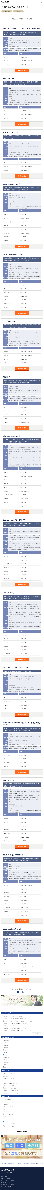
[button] (10, 11)
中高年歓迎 (7, 1050)
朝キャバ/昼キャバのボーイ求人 (11, 1083)
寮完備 (5, 1052)
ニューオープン (8, 1067)
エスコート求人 (8, 1109)
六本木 (10, 38)
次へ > (24, 992)
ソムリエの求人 (17, 11)
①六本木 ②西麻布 (14, 386)
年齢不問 (6, 1047)
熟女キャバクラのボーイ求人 (11, 1090)
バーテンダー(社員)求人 (10, 1126)
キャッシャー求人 (8, 1116)
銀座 (10, 88)
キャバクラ (12, 44)
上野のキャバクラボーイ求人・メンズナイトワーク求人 (17, 1018)
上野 (10, 445)
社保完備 (6, 1060)
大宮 (10, 193)
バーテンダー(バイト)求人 (10, 1123)
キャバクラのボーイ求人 (10, 1073)
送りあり (6, 1055)
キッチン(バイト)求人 (9, 1119)
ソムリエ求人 (7, 1121)
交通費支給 (7, 1057)
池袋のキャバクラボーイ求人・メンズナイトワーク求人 (17, 1023)
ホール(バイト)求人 (8, 1102)
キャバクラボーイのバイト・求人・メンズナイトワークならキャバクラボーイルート (18, 1163)
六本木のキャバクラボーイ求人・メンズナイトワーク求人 (18, 1021)
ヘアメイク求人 (8, 1111)
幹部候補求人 (7, 1104)
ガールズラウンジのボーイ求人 (11, 1093)
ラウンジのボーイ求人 (9, 1078)
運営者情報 (4, 1176)
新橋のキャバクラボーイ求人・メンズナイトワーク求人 (17, 1026)
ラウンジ (11, 541)
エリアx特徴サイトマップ (7, 1180)
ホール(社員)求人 (8, 1099)
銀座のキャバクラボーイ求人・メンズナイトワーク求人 (17, 1016)
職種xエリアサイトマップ (7, 1184)
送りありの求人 (6, 11)
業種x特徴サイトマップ (7, 1182)
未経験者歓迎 (7, 1043)
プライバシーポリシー (6, 1186)
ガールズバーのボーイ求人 (10, 1076)
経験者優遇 (7, 1040)
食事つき (6, 1064)
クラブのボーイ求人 (9, 1081)
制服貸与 (6, 1062)
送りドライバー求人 (9, 1106)
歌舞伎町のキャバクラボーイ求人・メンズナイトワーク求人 (18, 1028)
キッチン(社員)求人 (8, 1114)
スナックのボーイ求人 (9, 1085)
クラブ (10, 339)
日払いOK (6, 1045)
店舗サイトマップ (5, 1178)
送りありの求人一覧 (40, 1163)
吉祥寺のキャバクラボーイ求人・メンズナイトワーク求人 (18, 1030)
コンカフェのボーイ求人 (10, 1088)
